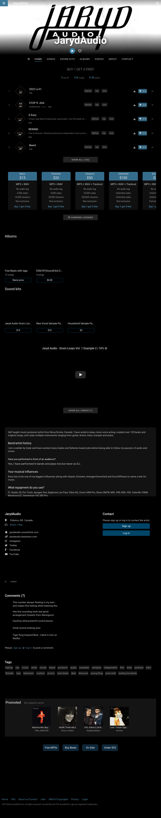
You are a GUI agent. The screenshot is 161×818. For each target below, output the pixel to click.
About (112, 59)
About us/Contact (27, 799)
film (122, 667)
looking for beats (128, 673)
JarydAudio (13, 514)
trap (18, 673)
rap (96, 91)
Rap (31, 93)
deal (73, 673)
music (25, 667)
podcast (139, 667)
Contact (127, 59)
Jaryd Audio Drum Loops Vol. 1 (18, 323)
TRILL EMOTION (41, 731)
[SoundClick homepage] (20, 3)
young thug (97, 673)
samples (96, 667)
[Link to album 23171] (49, 261)
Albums (85, 59)
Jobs (43, 799)
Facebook (15, 549)
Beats (13, 524)
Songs (51, 59)
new (104, 91)
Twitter (13, 545)
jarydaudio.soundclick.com (24, 532)
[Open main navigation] (4, 3)
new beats (62, 673)
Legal (85, 799)
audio (73, 667)
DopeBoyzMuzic (93, 731)
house (43, 667)
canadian (84, 667)
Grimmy (119, 731)
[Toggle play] (9, 91)
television (28, 673)
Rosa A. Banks (67, 731)
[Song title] (55, 89)
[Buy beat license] (142, 91)
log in (29, 647)
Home (38, 59)
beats (52, 667)
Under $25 (110, 747)
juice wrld (110, 673)
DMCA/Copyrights (58, 799)
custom (40, 673)
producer (63, 667)
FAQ (13, 799)
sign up (17, 647)
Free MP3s (51, 747)
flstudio (10, 673)
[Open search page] (158, 3)
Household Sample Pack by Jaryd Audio (81, 323)
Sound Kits (67, 59)
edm (148, 667)
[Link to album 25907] (18, 261)
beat (129, 667)
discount (83, 673)
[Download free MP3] (134, 91)
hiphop (88, 91)
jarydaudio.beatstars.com (23, 536)
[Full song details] (152, 91)
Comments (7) (15, 596)
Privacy (75, 799)
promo (51, 673)
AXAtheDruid (34, 107)
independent (110, 667)
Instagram (15, 541)
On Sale (90, 747)
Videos (99, 59)
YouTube (14, 554)
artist (34, 667)
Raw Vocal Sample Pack (49, 323)
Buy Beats (70, 747)
